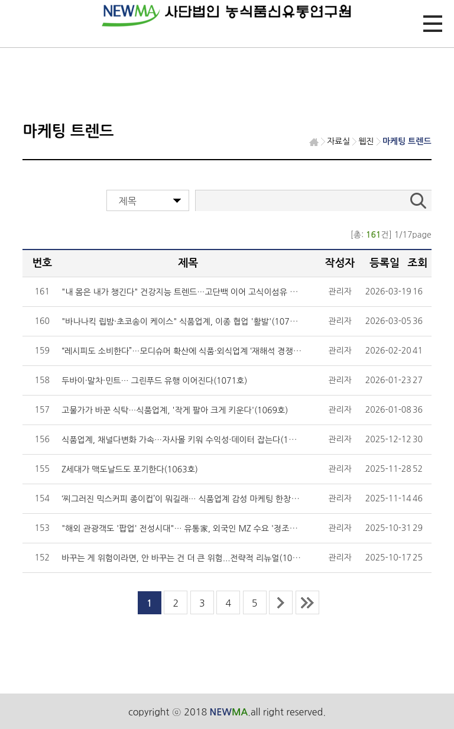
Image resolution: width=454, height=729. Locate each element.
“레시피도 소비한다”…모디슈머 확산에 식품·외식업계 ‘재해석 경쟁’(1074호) (194, 351)
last (307, 602)
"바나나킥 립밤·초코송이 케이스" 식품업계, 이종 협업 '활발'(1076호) (183, 321)
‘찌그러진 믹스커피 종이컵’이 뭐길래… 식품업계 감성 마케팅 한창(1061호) (193, 499)
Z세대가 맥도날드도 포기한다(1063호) (129, 469)
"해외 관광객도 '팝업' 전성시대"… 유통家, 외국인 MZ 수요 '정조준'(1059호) (197, 528)
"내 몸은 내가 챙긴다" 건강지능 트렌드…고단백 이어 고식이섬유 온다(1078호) (200, 292)
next (281, 602)
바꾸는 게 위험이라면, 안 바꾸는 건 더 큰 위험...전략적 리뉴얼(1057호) (187, 558)
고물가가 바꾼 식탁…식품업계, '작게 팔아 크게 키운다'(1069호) (174, 410)
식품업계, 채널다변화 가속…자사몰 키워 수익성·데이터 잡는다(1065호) (187, 440)
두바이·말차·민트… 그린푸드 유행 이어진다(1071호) (154, 381)
